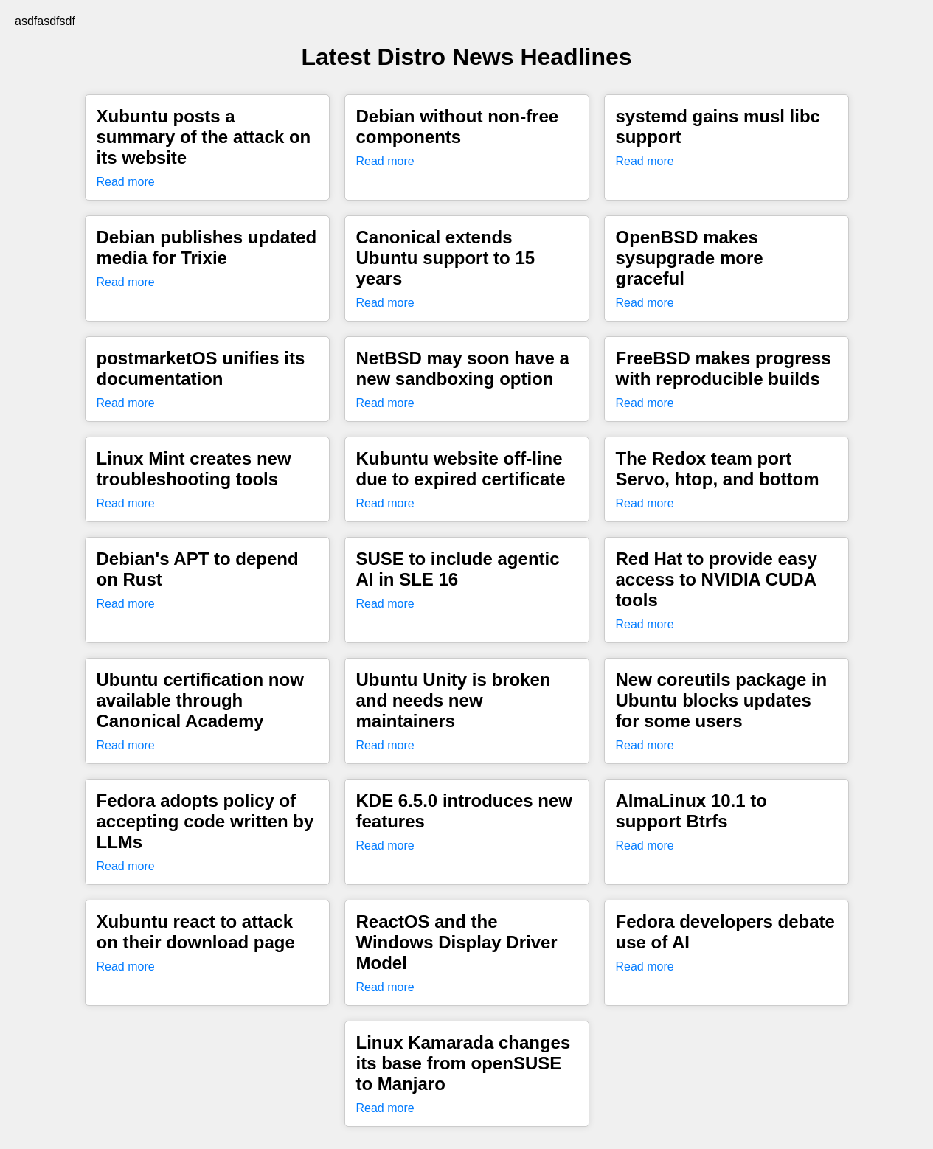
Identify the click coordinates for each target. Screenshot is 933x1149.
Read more (126, 182)
